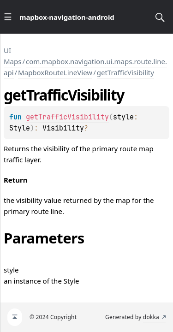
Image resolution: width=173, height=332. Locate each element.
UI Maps (12, 56)
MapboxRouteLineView (55, 72)
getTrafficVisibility (125, 72)
